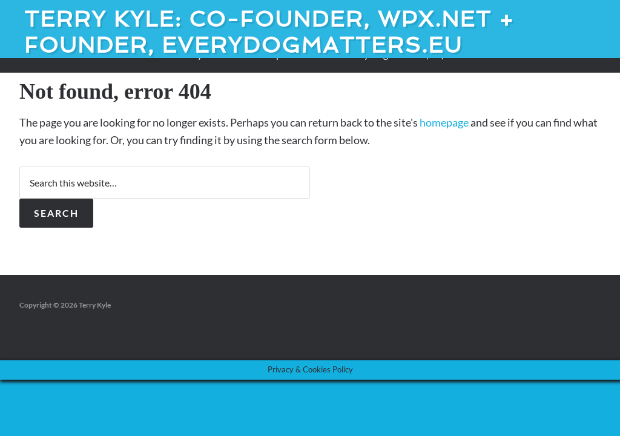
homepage (444, 122)
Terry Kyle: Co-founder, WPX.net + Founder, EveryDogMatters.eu (269, 32)
